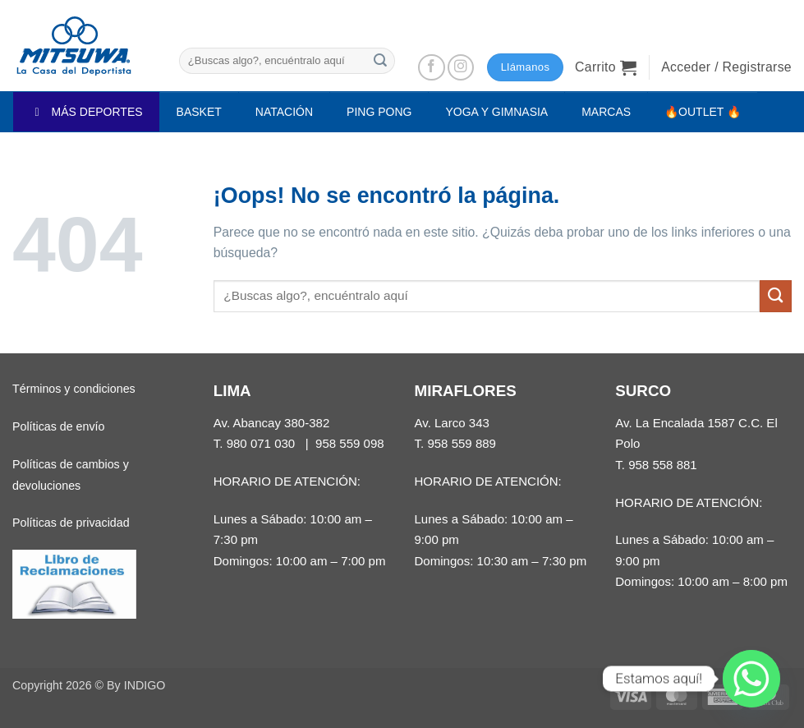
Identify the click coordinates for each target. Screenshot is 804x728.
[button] (605, 67)
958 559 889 (461, 443)
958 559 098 (349, 443)
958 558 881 (662, 465)
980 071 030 (261, 443)
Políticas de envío (58, 426)
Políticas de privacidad (71, 522)
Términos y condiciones (74, 388)
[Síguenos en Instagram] (461, 67)
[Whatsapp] (751, 678)
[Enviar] (380, 60)
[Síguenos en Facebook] (431, 67)
